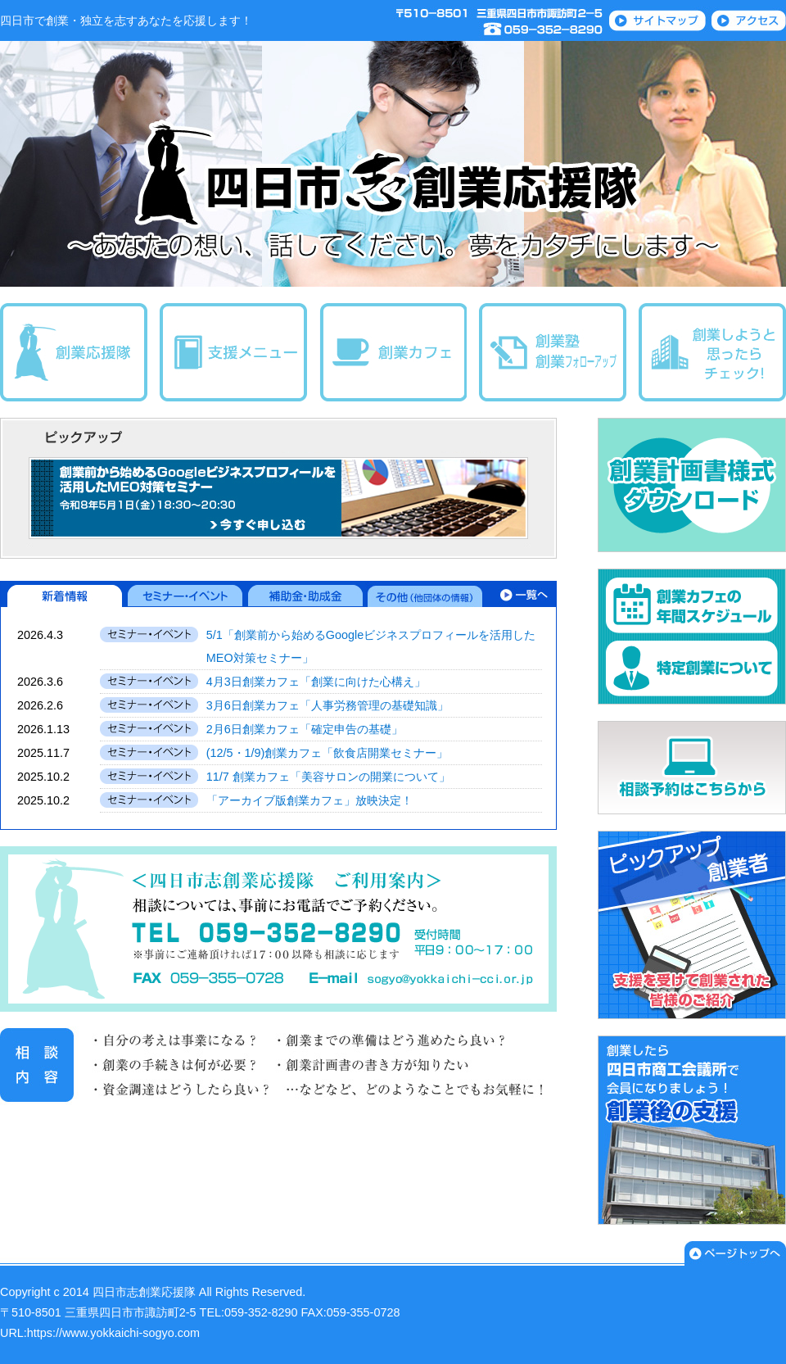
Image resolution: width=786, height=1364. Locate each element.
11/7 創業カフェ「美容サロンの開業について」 (328, 776)
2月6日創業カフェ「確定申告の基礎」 (304, 729)
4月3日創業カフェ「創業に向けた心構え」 (316, 681)
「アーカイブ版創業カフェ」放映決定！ (309, 800)
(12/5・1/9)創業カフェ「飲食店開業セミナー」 (327, 752)
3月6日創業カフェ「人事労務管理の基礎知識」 (327, 705)
